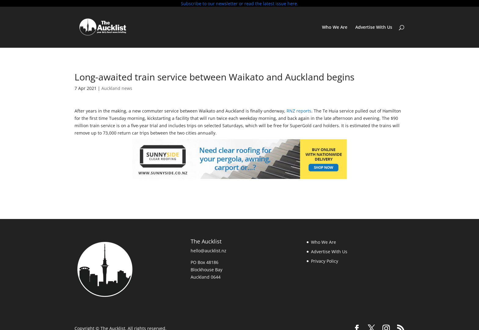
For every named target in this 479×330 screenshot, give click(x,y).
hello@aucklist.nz (208, 249)
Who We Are (334, 25)
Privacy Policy (324, 259)
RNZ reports (299, 109)
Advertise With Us (373, 25)
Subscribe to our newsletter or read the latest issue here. (239, 3)
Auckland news (116, 86)
